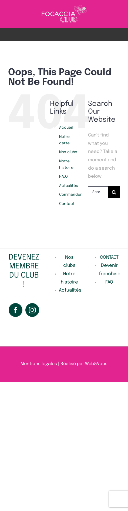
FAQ (109, 282)
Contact (67, 204)
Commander (70, 195)
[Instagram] (32, 310)
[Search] (114, 192)
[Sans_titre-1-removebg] (64, 6)
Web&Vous (96, 364)
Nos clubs (68, 152)
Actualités (68, 186)
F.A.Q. (64, 176)
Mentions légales (39, 364)
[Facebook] (15, 310)
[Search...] (98, 192)
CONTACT (109, 257)
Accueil (66, 128)
